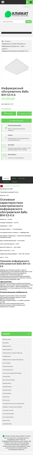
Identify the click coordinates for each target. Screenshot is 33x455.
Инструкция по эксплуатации (11, 186)
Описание (6, 178)
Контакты (6, 182)
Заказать (14, 182)
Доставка (22, 178)
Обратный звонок (16, 120)
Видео (14, 178)
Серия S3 (4, 49)
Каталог (7, 41)
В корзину (8, 113)
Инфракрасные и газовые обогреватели (13, 43)
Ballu (22, 46)
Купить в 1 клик (24, 113)
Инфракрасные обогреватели (10, 46)
